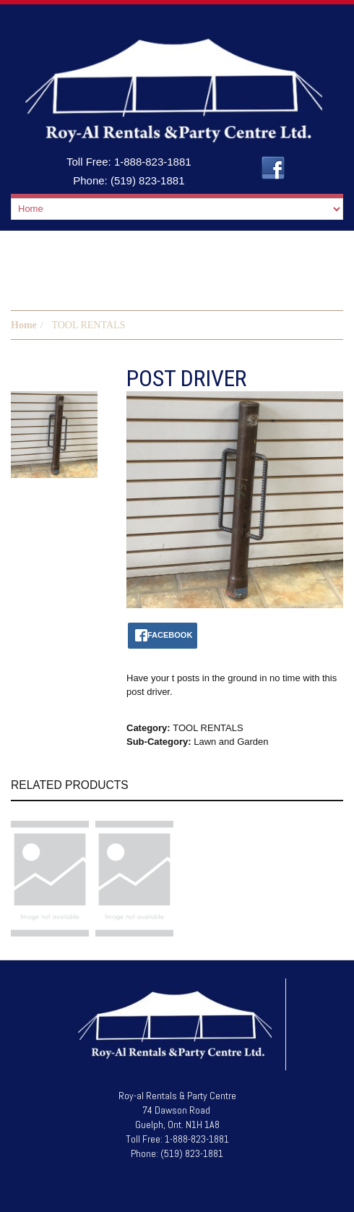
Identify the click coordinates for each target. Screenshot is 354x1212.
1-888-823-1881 (152, 161)
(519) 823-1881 (148, 180)
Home (24, 325)
